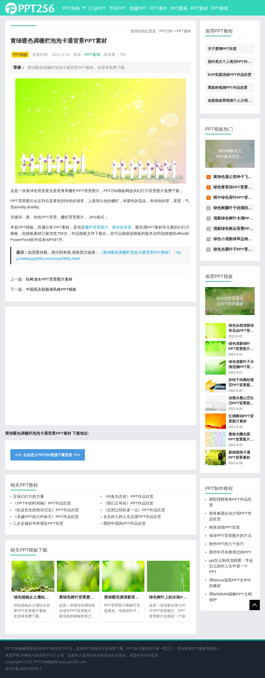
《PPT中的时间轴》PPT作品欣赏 (42, 503)
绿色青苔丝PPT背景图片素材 (238, 187)
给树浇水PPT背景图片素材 (49, 279)
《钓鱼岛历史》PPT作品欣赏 (128, 496)
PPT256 (166, 31)
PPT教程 (220, 8)
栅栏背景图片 (96, 227)
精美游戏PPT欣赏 (224, 527)
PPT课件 (158, 8)
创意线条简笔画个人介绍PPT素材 (235, 100)
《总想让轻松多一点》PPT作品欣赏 (134, 510)
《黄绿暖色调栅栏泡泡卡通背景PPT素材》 (136, 252)
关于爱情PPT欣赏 (222, 49)
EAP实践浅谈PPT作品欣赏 (229, 74)
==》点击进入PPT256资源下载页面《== (47, 455)
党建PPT (138, 8)
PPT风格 (71, 8)
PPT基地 (92, 54)
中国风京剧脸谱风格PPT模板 (51, 289)
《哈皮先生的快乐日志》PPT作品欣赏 (46, 510)
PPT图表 (179, 8)
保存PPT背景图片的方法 (230, 535)
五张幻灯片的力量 (28, 496)
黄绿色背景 (121, 227)
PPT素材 (199, 8)
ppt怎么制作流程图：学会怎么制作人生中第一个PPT (231, 566)
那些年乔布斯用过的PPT (230, 552)
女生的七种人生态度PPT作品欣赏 (132, 516)
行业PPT (97, 8)
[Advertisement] (100, 366)
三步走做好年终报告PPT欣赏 (38, 523)
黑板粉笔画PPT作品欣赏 (227, 87)
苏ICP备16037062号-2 (23, 669)
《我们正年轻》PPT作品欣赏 (128, 503)
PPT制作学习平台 (58, 648)
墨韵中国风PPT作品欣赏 (124, 523)
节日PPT (117, 8)
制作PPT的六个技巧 (226, 544)
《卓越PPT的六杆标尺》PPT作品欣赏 (45, 516)
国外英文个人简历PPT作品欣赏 (233, 62)
